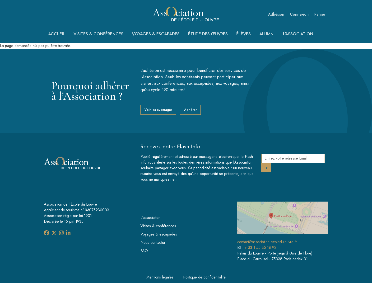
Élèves (243, 34)
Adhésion (276, 14)
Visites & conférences (98, 34)
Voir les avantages (158, 109)
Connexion (299, 14)
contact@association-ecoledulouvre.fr (267, 242)
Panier (319, 14)
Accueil (56, 34)
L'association (298, 34)
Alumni (266, 34)
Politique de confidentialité (204, 277)
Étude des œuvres (208, 34)
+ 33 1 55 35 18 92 (260, 247)
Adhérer (190, 109)
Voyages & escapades (156, 34)
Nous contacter (152, 242)
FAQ (144, 251)
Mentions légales (159, 277)
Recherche (323, 36)
